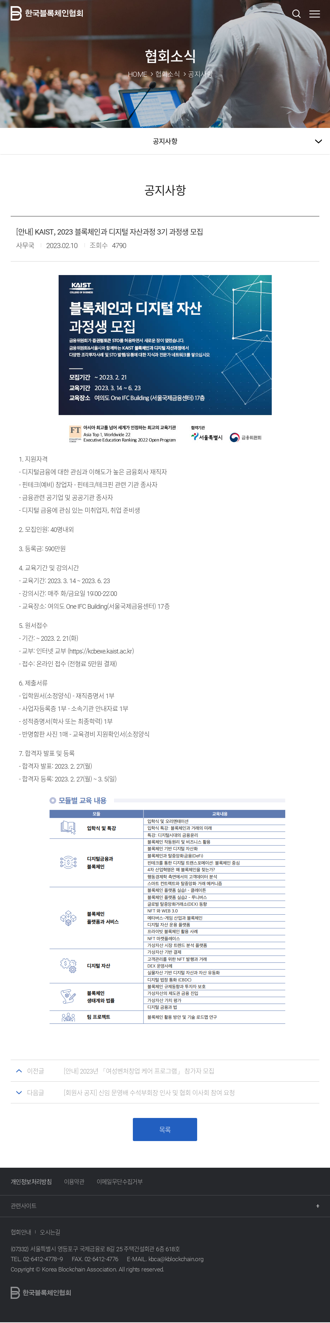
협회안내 (21, 1232)
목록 (165, 1130)
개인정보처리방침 (31, 1182)
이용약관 (74, 1182)
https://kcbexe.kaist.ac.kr (100, 651)
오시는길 (50, 1232)
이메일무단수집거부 (120, 1182)
